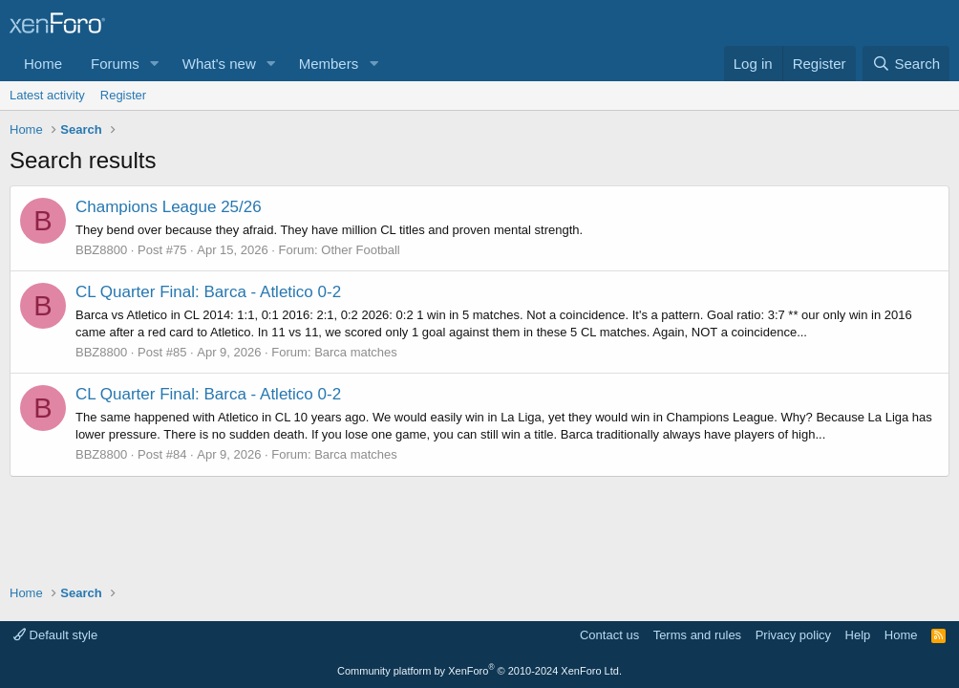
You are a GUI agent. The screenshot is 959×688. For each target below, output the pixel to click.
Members (329, 63)
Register (123, 95)
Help (858, 635)
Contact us (609, 635)
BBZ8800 (101, 250)
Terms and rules (697, 635)
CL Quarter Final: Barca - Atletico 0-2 (208, 292)
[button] (154, 63)
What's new (219, 63)
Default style (55, 635)
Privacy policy (793, 635)
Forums (115, 63)
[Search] (906, 63)
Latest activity (47, 95)
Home (43, 63)
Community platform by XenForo (479, 671)
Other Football (360, 250)
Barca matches (355, 352)
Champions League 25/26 (168, 207)
